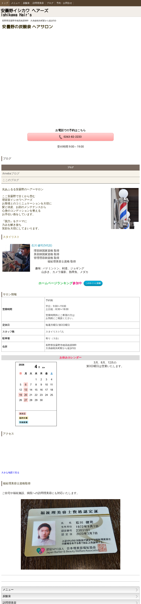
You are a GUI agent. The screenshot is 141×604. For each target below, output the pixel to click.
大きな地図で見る (10, 472)
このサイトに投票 (93, 283)
